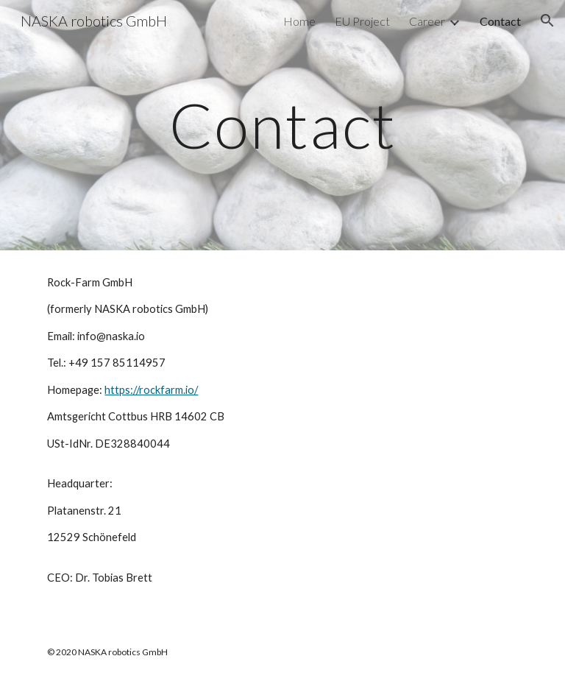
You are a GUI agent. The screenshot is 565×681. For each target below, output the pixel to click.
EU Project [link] (362, 21)
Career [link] (427, 21)
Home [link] (299, 21)
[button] (547, 20)
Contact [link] (500, 21)
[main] (282, 125)
